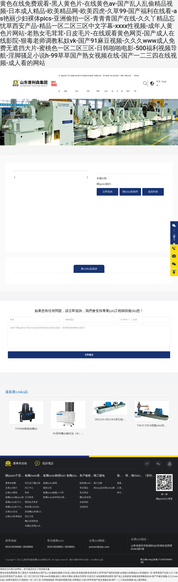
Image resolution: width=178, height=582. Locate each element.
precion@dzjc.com (99, 547)
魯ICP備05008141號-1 (79, 560)
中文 (158, 81)
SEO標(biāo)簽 (97, 560)
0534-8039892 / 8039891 (61, 547)
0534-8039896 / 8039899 (19, 547)
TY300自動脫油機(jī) (26, 429)
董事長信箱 (20, 463)
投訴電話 (47, 463)
